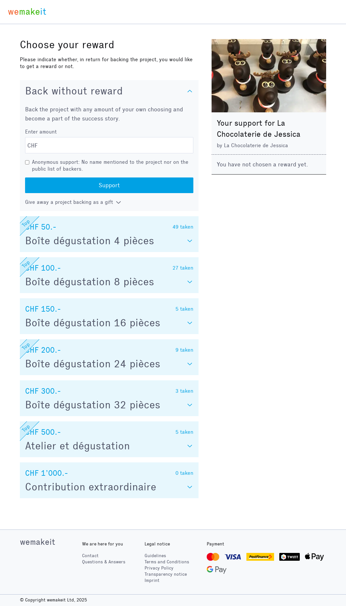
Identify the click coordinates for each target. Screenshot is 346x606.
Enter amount (41, 132)
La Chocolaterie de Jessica (256, 145)
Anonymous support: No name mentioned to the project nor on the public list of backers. (110, 165)
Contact (90, 555)
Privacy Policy (159, 568)
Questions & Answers (103, 562)
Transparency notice (166, 574)
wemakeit (37, 542)
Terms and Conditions (167, 562)
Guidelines (155, 555)
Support (109, 185)
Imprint (152, 580)
